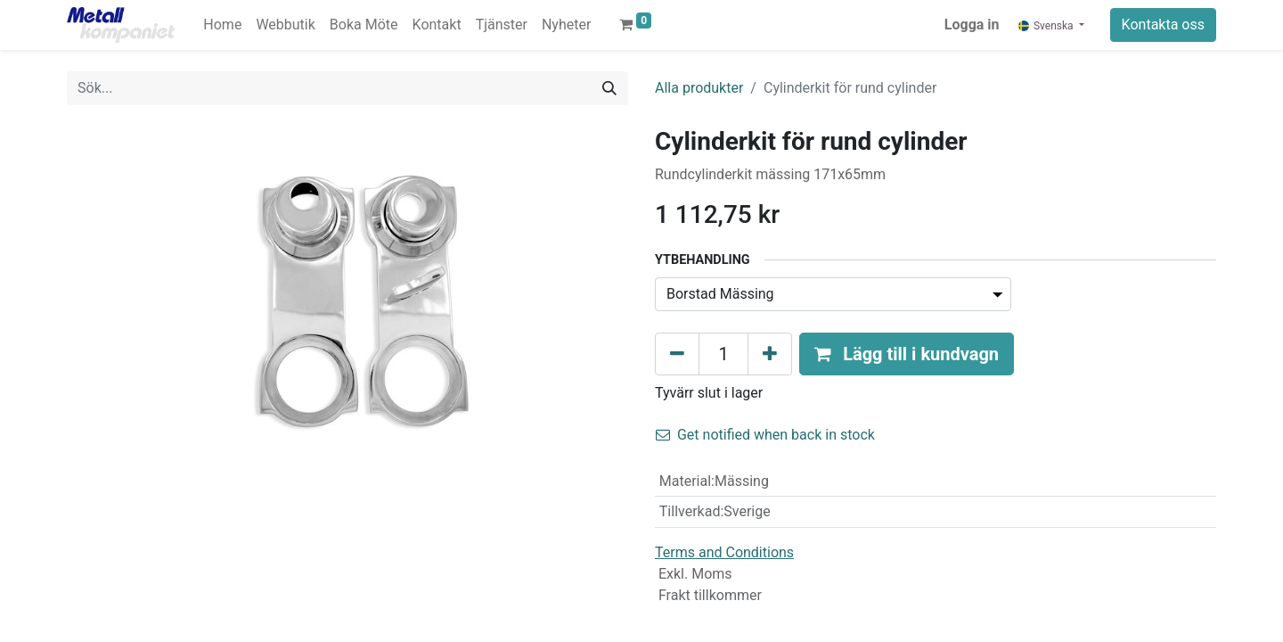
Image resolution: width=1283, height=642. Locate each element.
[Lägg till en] (770, 354)
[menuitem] (222, 25)
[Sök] (609, 88)
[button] (906, 354)
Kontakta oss (1163, 24)
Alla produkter (699, 87)
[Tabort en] (677, 354)
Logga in (972, 24)
